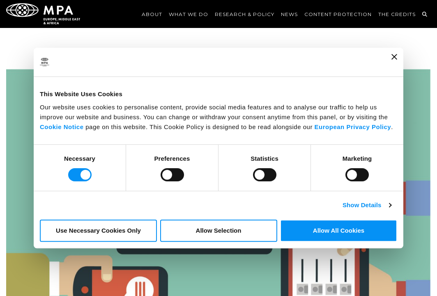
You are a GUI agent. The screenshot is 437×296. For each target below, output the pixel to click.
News (289, 14)
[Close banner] (394, 62)
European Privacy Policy (353, 126)
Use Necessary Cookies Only (98, 230)
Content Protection (338, 14)
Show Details (362, 204)
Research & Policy (244, 14)
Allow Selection (219, 230)
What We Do (188, 14)
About (152, 14)
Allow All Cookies (338, 230)
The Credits (397, 14)
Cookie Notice (62, 126)
